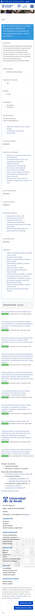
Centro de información (10, 535)
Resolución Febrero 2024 (14, 267)
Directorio (6, 521)
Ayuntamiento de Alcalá (12, 486)
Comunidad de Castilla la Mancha (16, 483)
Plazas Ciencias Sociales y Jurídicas (17, 172)
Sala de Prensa (7, 541)
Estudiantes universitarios (17, 479)
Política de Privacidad (13, 598)
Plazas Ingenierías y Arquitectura (16, 174)
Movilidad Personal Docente (18, 481)
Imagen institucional (9, 572)
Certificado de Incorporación (15, 222)
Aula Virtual (6, 554)
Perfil (3, 1)
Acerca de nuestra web (10, 570)
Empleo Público (8, 581)
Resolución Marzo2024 (13, 282)
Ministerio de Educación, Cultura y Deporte (17, 474)
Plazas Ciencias (11, 176)
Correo (5, 557)
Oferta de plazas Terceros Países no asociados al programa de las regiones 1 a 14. (19, 180)
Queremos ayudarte (11, 466)
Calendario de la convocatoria (15, 166)
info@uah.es (25, 514)
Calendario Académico (10, 561)
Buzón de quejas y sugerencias (12, 528)
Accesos (9, 1)
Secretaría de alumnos (10, 537)
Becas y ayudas (8, 583)
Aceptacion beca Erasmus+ (15, 216)
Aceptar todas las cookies (23, 608)
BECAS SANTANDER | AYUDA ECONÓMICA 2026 (16, 311)
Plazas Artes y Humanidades (15, 168)
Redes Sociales (7, 543)
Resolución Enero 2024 (13, 257)
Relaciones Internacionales (11, 539)
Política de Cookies (21, 596)
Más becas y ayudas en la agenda (16, 468)
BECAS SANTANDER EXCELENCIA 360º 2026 (15, 421)
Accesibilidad (7, 568)
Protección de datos (9, 574)
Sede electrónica (18, 1)
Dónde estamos (8, 525)
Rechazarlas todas (26, 603)
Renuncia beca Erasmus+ (14, 218)
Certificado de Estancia (13, 220)
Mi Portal (5, 550)
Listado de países (12, 163)
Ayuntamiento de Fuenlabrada (14, 488)
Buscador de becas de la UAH (10, 491)
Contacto (5, 523)
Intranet (5, 552)
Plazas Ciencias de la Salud (15, 170)
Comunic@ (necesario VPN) (11, 559)
